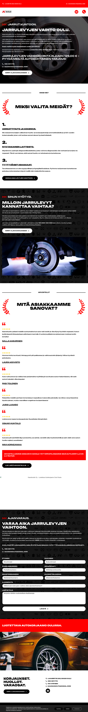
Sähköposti (50, 566)
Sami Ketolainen (79, 707)
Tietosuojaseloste (9, 707)
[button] (76, 12)
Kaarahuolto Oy (8, 34)
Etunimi (5, 558)
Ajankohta (7, 582)
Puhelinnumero (9, 566)
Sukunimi (48, 558)
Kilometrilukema (52, 574)
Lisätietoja (7, 590)
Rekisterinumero (10, 574)
